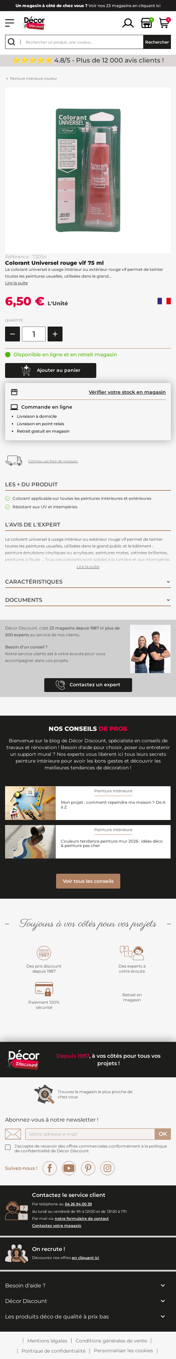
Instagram (107, 1168)
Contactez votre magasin (56, 1225)
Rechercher (157, 42)
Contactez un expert (88, 685)
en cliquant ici (85, 1257)
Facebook (50, 1168)
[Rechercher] (88, 42)
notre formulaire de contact (82, 1218)
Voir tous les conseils (88, 881)
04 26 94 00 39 (78, 1204)
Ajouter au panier (50, 370)
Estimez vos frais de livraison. (53, 461)
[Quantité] (34, 334)
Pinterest (88, 1168)
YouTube (69, 1168)
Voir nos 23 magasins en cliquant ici (88, 5)
